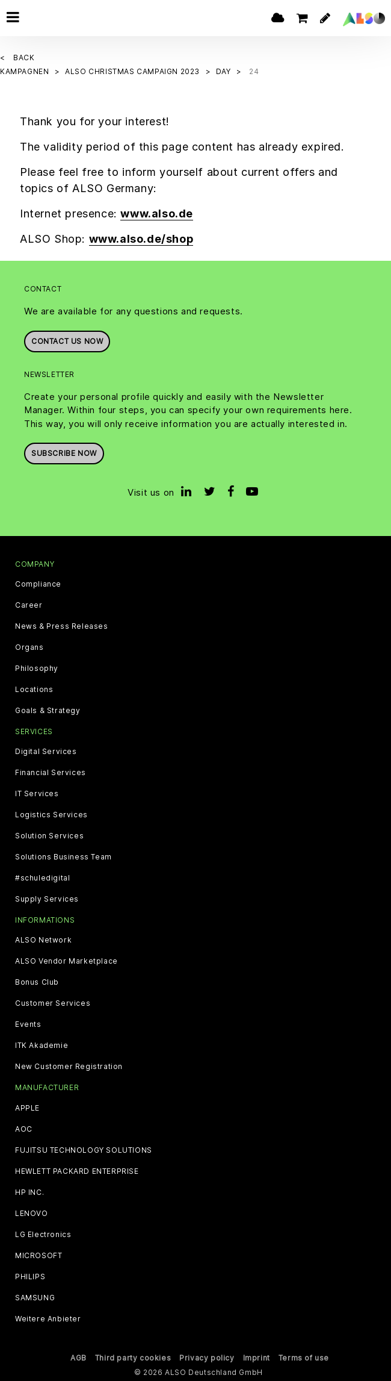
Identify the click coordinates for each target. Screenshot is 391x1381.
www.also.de (156, 213)
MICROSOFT (38, 1256)
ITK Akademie (41, 1045)
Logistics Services (51, 815)
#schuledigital (42, 878)
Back (23, 57)
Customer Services (52, 1003)
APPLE (27, 1108)
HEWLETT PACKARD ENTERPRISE (77, 1171)
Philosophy (36, 668)
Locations (34, 689)
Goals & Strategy (48, 710)
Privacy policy (206, 1357)
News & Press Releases (61, 626)
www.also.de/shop (141, 238)
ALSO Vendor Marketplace (66, 961)
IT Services (37, 794)
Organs (29, 647)
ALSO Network (43, 940)
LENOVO (31, 1213)
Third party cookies (133, 1357)
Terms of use (304, 1357)
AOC (23, 1129)
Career (29, 605)
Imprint (256, 1357)
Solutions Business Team (63, 857)
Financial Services (50, 772)
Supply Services (47, 899)
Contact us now (67, 341)
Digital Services (46, 751)
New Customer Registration (69, 1066)
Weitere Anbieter (48, 1319)
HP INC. (29, 1192)
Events (28, 1024)
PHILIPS (30, 1277)
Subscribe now (64, 453)
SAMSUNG (35, 1298)
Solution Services (49, 836)
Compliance (38, 584)
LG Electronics (43, 1234)
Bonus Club (37, 982)
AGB (78, 1357)
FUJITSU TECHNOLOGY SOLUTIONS (83, 1150)
